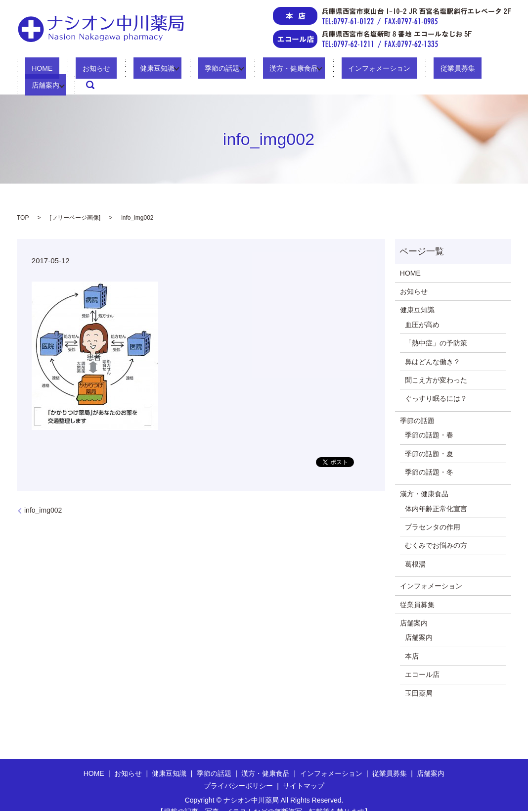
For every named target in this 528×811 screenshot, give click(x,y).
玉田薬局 (419, 678)
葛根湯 (415, 549)
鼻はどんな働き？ (432, 346)
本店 (412, 641)
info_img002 (43, 495)
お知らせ (82, 70)
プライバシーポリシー (238, 770)
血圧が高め (422, 309)
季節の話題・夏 (429, 438)
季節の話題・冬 (429, 457)
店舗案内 (445, 70)
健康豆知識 (130, 70)
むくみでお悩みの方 (436, 530)
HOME (41, 70)
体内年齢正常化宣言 (436, 493)
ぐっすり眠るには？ (436, 383)
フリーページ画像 (75, 202)
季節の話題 (188, 70)
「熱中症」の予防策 (436, 328)
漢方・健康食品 (253, 70)
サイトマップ (303, 770)
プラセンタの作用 (432, 512)
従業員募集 (397, 70)
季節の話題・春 (429, 420)
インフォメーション (332, 70)
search (489, 69)
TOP (23, 202)
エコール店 (422, 660)
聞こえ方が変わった (436, 365)
